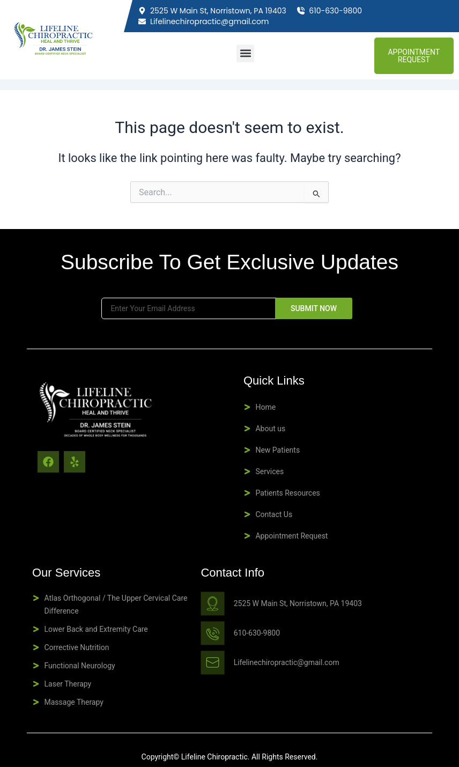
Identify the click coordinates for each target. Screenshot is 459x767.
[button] (245, 53)
